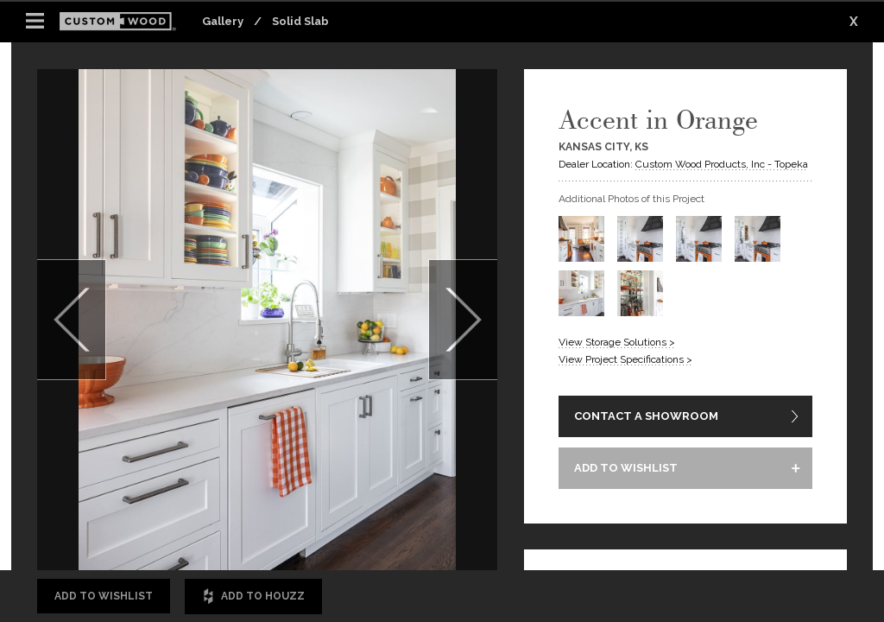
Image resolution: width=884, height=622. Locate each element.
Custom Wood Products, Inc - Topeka (721, 164)
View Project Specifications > (625, 359)
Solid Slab (300, 21)
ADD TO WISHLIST (626, 467)
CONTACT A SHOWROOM (646, 415)
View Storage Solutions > (617, 342)
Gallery (222, 21)
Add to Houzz (253, 596)
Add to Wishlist (103, 596)
